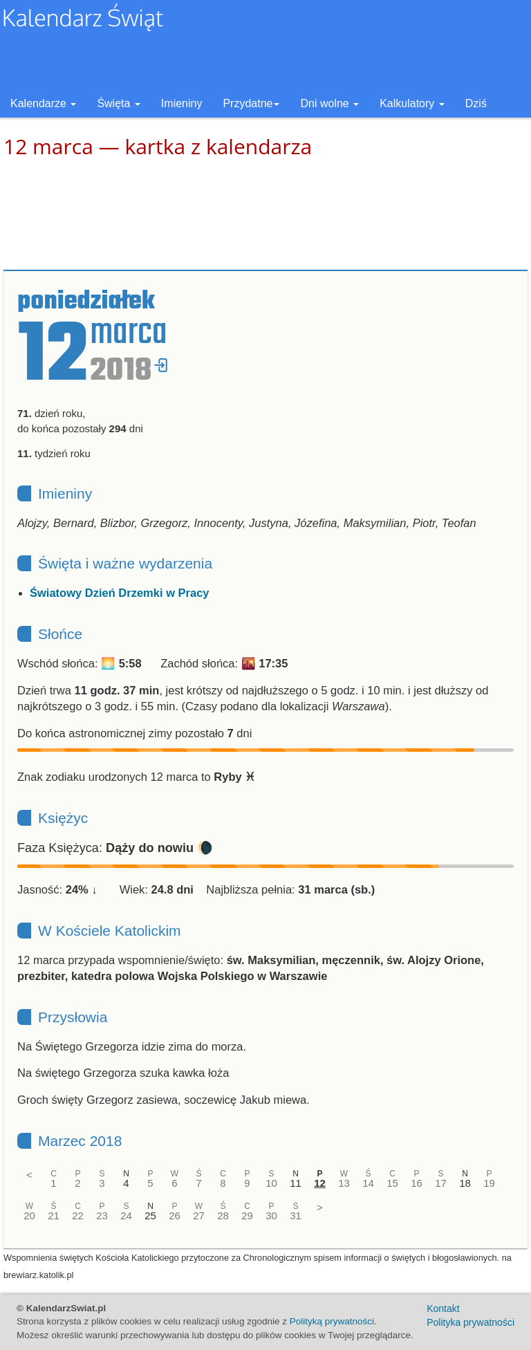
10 (271, 1183)
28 (223, 1215)
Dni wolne (329, 103)
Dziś (476, 103)
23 (102, 1215)
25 (150, 1215)
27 (199, 1215)
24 (126, 1215)
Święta (118, 103)
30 (271, 1215)
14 (368, 1183)
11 (295, 1183)
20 (29, 1215)
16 (416, 1183)
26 (174, 1215)
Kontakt (443, 1308)
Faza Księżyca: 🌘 (115, 848)
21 (53, 1215)
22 (78, 1215)
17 (441, 1183)
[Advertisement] (265, 214)
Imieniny (182, 103)
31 (295, 1215)
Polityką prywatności (332, 1321)
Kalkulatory (412, 103)
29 (247, 1215)
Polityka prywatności (470, 1322)
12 (320, 1183)
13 (344, 1183)
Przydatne (251, 103)
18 (465, 1183)
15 (392, 1183)
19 (489, 1183)
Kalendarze (43, 103)
